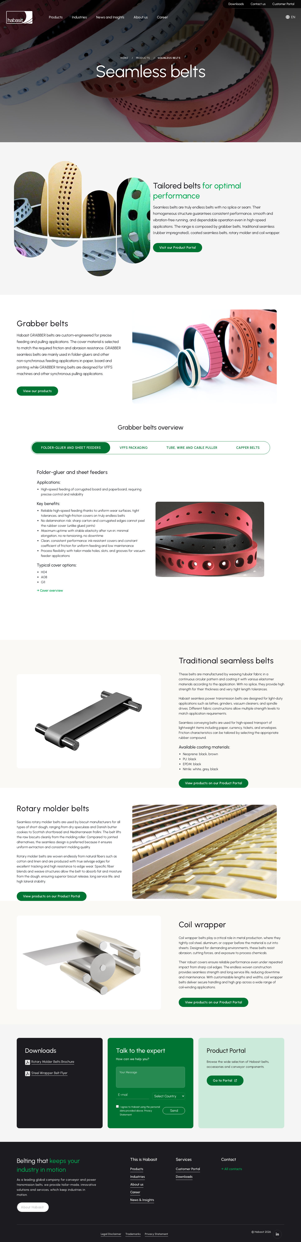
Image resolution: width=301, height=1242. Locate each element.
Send (174, 1108)
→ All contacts (231, 1166)
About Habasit (33, 1204)
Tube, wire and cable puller (191, 448)
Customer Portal (283, 4)
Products (55, 17)
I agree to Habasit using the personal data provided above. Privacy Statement (140, 1107)
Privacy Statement (180, 1231)
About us (141, 17)
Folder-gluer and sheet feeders (71, 448)
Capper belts (248, 448)
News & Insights (142, 1197)
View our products (37, 390)
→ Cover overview (50, 590)
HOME (124, 57)
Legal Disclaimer (135, 1231)
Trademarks (157, 1231)
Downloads (236, 4)
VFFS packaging (134, 448)
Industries (79, 17)
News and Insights (110, 17)
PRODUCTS (143, 57)
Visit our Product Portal (177, 247)
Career (162, 17)
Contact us (258, 4)
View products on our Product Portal (213, 782)
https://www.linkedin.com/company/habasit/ (280, 1231)
